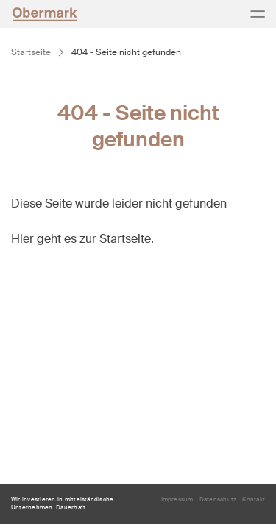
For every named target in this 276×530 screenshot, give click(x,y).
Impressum (177, 499)
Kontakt (253, 499)
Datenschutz (218, 499)
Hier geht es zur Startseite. (82, 239)
